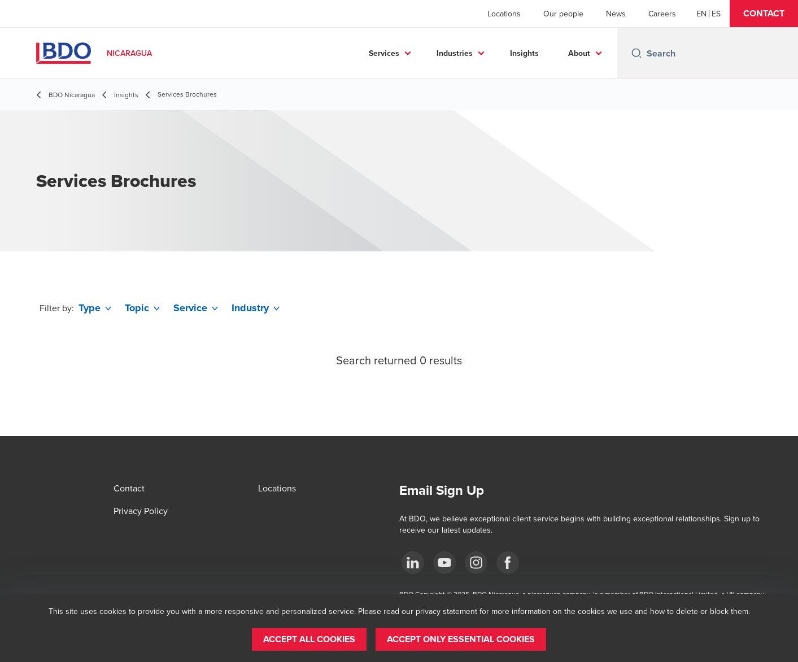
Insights (524, 53)
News (616, 13)
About (579, 53)
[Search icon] (636, 53)
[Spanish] (716, 13)
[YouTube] (444, 562)
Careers (662, 13)
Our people (563, 13)
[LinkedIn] (412, 562)
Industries (455, 53)
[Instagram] (476, 562)
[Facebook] (507, 562)
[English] (701, 13)
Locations (504, 13)
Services (384, 53)
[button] (764, 13)
